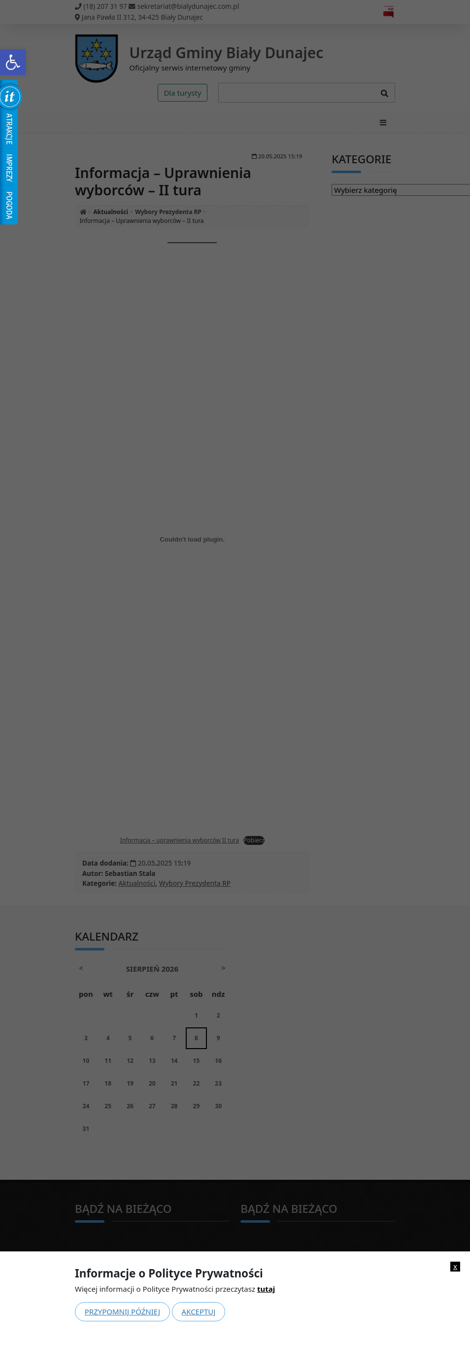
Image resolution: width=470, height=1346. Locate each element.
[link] (13, 62)
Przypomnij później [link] (122, 1311)
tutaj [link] (266, 1289)
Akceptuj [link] (199, 1311)
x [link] (455, 1266)
